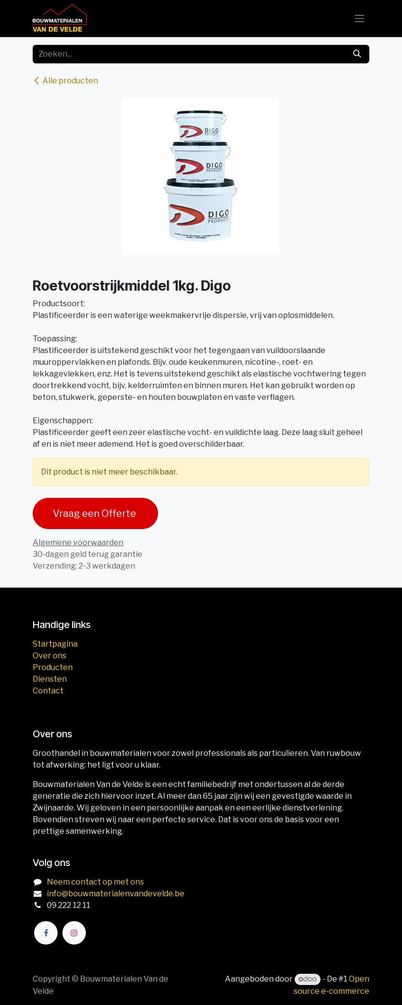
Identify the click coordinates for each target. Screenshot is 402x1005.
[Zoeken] (357, 54)
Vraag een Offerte (95, 513)
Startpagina (55, 644)
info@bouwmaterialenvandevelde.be (115, 893)
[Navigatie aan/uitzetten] (359, 19)
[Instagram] (74, 933)
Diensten (50, 679)
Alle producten (65, 80)
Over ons (49, 655)
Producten (53, 667)
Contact (48, 690)
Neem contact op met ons (95, 882)
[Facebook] (46, 933)
